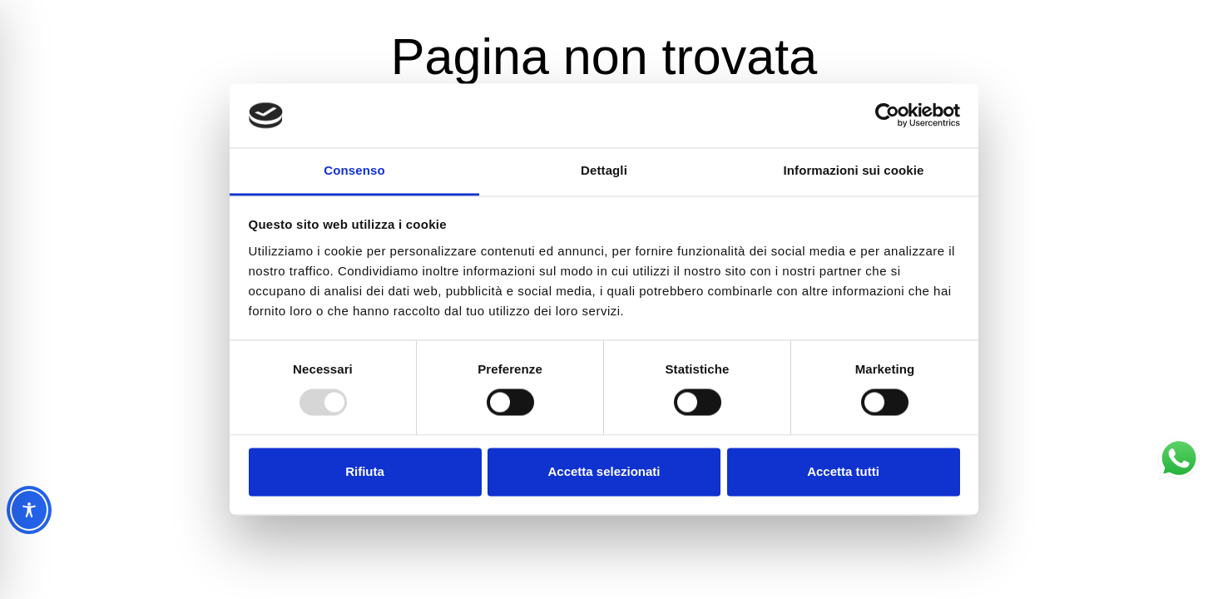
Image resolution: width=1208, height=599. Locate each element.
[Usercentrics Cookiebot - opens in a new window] (887, 115)
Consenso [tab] (354, 170)
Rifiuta (364, 471)
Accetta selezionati (603, 471)
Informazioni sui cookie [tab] (854, 170)
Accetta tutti (843, 471)
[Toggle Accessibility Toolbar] (29, 510)
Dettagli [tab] (604, 170)
